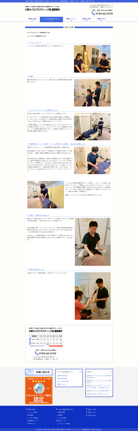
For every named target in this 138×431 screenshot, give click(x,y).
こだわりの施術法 (33, 418)
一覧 (80, 371)
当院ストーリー (62, 421)
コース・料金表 (32, 412)
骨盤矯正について (33, 420)
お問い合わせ (92, 415)
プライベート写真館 (64, 423)
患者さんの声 (92, 409)
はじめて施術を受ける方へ (66, 409)
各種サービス (32, 423)
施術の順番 (61, 412)
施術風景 (30, 415)
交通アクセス (92, 412)
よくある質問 (62, 418)
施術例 (60, 415)
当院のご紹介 (31, 409)
